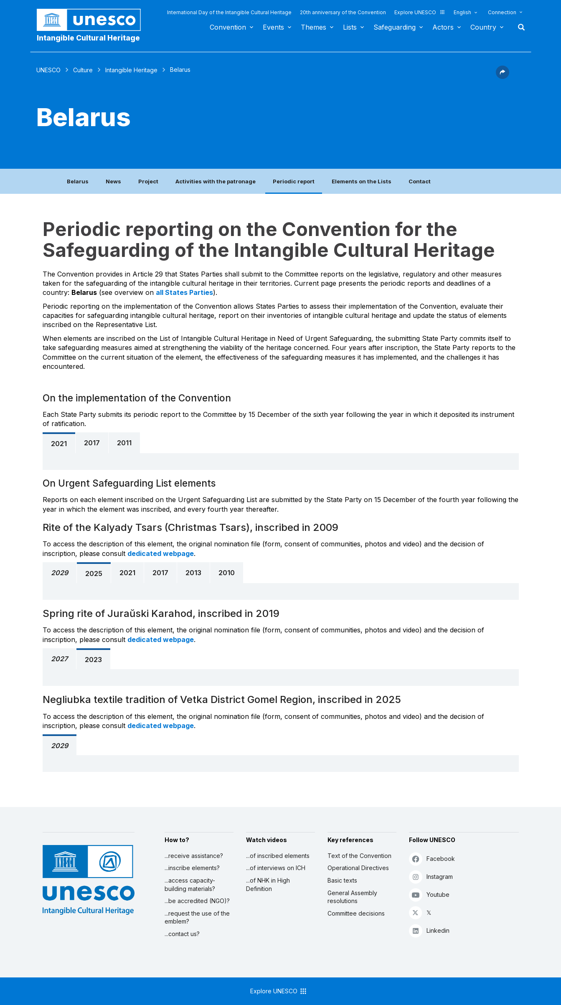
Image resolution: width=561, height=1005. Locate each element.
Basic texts (342, 880)
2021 (59, 443)
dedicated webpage (160, 553)
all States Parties (184, 292)
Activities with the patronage (215, 181)
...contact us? (182, 933)
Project (148, 181)
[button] (502, 76)
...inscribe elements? (192, 867)
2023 (93, 659)
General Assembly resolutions (352, 897)
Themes (313, 27)
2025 (93, 573)
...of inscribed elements (278, 855)
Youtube (429, 894)
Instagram (431, 876)
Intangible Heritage (131, 70)
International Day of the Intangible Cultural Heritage (229, 12)
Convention (228, 27)
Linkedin (429, 930)
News (113, 181)
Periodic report (294, 181)
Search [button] (519, 27)
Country (483, 27)
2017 (92, 443)
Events (273, 27)
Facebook (432, 858)
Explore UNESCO (419, 12)
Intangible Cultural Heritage (88, 37)
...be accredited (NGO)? (197, 900)
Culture (83, 70)
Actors (443, 27)
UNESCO (48, 70)
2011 (124, 443)
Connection (502, 12)
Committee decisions (356, 913)
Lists (350, 27)
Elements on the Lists (361, 181)
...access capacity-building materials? (190, 884)
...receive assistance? (194, 855)
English (462, 12)
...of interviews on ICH (275, 867)
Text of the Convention (359, 855)
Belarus (78, 181)
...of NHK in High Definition (268, 884)
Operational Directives (358, 867)
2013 (193, 572)
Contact (420, 181)
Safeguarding (394, 27)
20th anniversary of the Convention (343, 12)
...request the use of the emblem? (197, 917)
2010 (226, 572)
